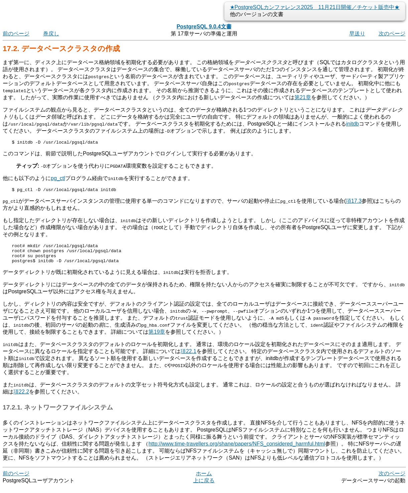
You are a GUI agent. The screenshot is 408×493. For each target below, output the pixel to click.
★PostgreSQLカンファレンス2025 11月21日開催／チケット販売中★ (315, 7)
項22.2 (21, 397)
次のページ (392, 33)
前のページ (16, 33)
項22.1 (188, 357)
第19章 (156, 338)
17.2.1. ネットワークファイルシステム (58, 413)
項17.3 (354, 203)
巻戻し (51, 33)
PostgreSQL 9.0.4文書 (203, 26)
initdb (352, 124)
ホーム (204, 479)
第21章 (302, 97)
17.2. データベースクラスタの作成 (61, 48)
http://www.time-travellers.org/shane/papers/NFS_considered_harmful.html (236, 450)
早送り (357, 33)
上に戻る (204, 486)
